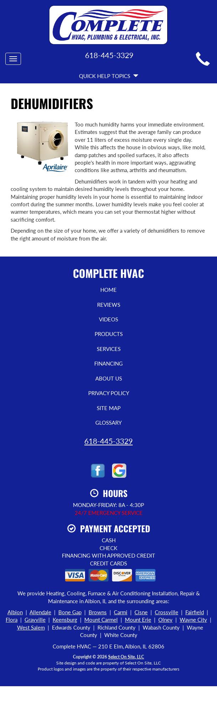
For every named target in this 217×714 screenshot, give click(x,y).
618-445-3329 (108, 440)
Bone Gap (69, 612)
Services (109, 349)
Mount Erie (138, 619)
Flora (11, 619)
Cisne (141, 612)
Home (108, 289)
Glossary (108, 422)
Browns (98, 612)
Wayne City (193, 619)
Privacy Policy (108, 393)
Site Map (109, 408)
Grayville (35, 619)
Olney (165, 619)
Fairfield (194, 612)
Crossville (166, 612)
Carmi (120, 612)
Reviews (108, 304)
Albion (15, 612)
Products (109, 334)
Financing (108, 363)
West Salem (31, 627)
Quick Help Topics (108, 76)
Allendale (40, 612)
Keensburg (65, 619)
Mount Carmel (101, 619)
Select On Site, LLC (126, 656)
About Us (108, 378)
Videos (108, 319)
